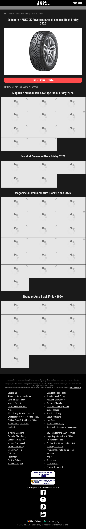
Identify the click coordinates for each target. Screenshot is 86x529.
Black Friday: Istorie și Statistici (21, 413)
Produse (11, 14)
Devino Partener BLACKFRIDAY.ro (61, 433)
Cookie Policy (52, 463)
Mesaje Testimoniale (17, 443)
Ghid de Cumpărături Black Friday (22, 420)
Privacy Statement (55, 467)
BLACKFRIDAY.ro (44, 3)
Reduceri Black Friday (56, 399)
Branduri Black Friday (56, 396)
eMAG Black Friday (16, 446)
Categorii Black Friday (56, 403)
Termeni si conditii (55, 439)
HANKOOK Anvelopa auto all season (29, 14)
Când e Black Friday (16, 399)
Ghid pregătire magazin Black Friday (23, 416)
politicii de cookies (75, 388)
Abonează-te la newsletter (19, 396)
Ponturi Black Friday (55, 423)
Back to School (14, 460)
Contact (11, 427)
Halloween (12, 456)
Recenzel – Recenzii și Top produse (62, 427)
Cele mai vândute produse (58, 406)
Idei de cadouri (53, 410)
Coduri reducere (54, 416)
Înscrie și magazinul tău (18, 423)
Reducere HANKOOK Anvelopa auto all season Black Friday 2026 (43, 21)
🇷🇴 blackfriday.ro (34, 521)
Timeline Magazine (16, 433)
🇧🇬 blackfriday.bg (51, 521)
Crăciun (11, 453)
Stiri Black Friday (54, 413)
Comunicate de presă (17, 439)
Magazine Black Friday (56, 393)
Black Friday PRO (15, 450)
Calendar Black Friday (17, 436)
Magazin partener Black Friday (60, 436)
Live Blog (51, 420)
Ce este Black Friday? (17, 406)
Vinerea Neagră (14, 403)
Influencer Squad (15, 463)
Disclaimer (51, 460)
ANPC (49, 456)
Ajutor (10, 410)
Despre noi (12, 393)
